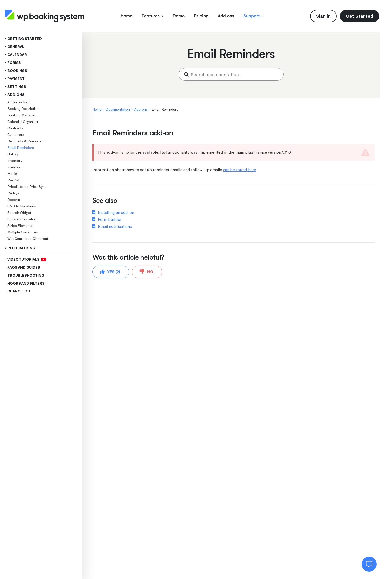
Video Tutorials (26, 259)
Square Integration (22, 219)
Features (152, 16)
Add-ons (226, 16)
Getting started (24, 39)
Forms (14, 63)
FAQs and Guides (23, 267)
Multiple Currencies (22, 232)
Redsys (13, 193)
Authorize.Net (18, 102)
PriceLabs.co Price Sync (27, 187)
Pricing (201, 16)
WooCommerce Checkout (27, 239)
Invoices (13, 167)
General (15, 47)
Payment (16, 79)
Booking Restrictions (23, 109)
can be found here (239, 169)
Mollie (12, 174)
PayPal (13, 180)
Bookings (17, 71)
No (146, 271)
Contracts (15, 128)
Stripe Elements (20, 226)
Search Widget (19, 213)
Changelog (18, 291)
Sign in (323, 16)
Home (126, 16)
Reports (13, 200)
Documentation (118, 109)
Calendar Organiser (22, 122)
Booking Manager (21, 115)
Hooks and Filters (25, 283)
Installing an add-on (116, 212)
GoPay (12, 154)
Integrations (21, 248)
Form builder (110, 219)
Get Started (359, 16)
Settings (16, 87)
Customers (15, 135)
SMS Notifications (21, 206)
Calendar (17, 55)
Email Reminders (20, 148)
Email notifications (115, 226)
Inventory (14, 161)
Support (253, 16)
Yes (110, 271)
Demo (179, 16)
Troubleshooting (25, 275)
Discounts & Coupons (24, 141)
